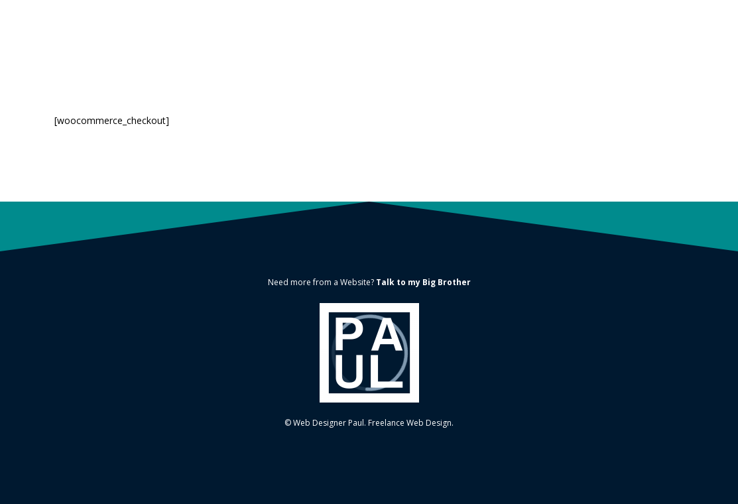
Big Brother (446, 282)
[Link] (369, 353)
